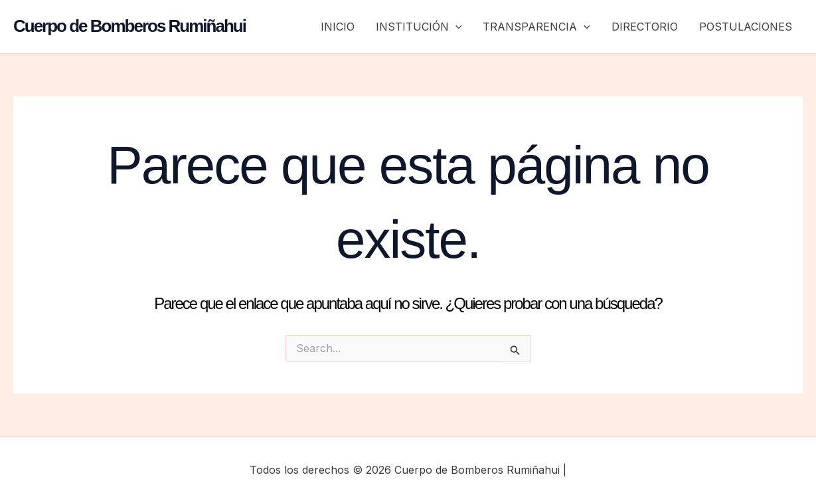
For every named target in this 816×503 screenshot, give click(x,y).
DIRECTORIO (645, 26)
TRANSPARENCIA (536, 26)
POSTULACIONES (745, 26)
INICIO (338, 26)
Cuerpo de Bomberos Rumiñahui (129, 26)
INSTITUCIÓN (419, 26)
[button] (455, 26)
